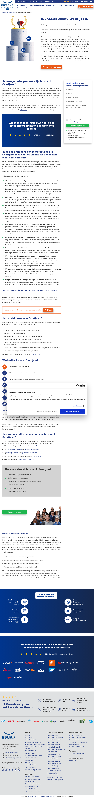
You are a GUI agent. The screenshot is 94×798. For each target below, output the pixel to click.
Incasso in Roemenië (54, 764)
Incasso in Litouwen (53, 754)
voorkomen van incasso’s (27, 459)
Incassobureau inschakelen (34, 755)
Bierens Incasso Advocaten (65, 796)
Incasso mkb (29, 760)
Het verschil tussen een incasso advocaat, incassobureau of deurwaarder (35, 746)
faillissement (38, 456)
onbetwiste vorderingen (14, 449)
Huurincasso (29, 762)
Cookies (37, 796)
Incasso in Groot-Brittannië (56, 749)
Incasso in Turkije (53, 768)
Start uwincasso (50, 310)
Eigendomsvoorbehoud (32, 791)
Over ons (20, 8)
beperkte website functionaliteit (47, 411)
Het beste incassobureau (33, 742)
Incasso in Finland (53, 742)
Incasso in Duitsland (54, 740)
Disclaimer (30, 796)
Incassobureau (30, 753)
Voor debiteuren (30, 767)
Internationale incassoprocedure (53, 774)
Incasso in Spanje (53, 766)
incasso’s (34, 446)
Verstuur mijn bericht (77, 126)
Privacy (43, 796)
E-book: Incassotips (75, 735)
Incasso (22, 5)
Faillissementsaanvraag (32, 779)
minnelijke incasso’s (13, 453)
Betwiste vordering (31, 740)
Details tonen (77, 406)
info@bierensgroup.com (13, 758)
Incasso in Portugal (53, 761)
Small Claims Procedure (55, 777)
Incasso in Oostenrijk (54, 756)
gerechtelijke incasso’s (29, 453)
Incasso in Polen (52, 759)
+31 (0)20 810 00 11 (11, 753)
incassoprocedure (36, 354)
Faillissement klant (31, 789)
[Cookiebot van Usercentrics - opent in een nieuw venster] (77, 385)
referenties (23, 110)
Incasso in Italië (52, 752)
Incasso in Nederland (32, 777)
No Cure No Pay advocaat (33, 770)
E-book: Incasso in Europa (77, 737)
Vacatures (72, 761)
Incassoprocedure (30, 758)
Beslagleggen (29, 781)
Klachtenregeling (51, 796)
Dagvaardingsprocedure (33, 784)
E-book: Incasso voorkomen (78, 740)
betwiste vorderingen (31, 449)
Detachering (29, 737)
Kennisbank (68, 5)
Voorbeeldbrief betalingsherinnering (76, 745)
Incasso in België (52, 735)
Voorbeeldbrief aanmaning (78, 742)
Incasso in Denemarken (55, 737)
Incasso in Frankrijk (53, 745)
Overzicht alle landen (54, 771)
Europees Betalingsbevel (55, 780)
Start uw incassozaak (53, 67)
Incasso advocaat (30, 751)
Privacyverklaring (73, 122)
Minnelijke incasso (31, 765)
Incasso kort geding (31, 786)
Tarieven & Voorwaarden (77, 754)
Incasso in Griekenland (54, 747)
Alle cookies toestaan (72, 411)
